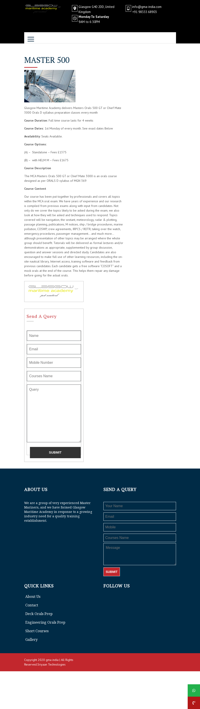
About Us (32, 596)
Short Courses (37, 630)
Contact (31, 605)
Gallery (31, 639)
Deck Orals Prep (39, 613)
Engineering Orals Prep (45, 622)
